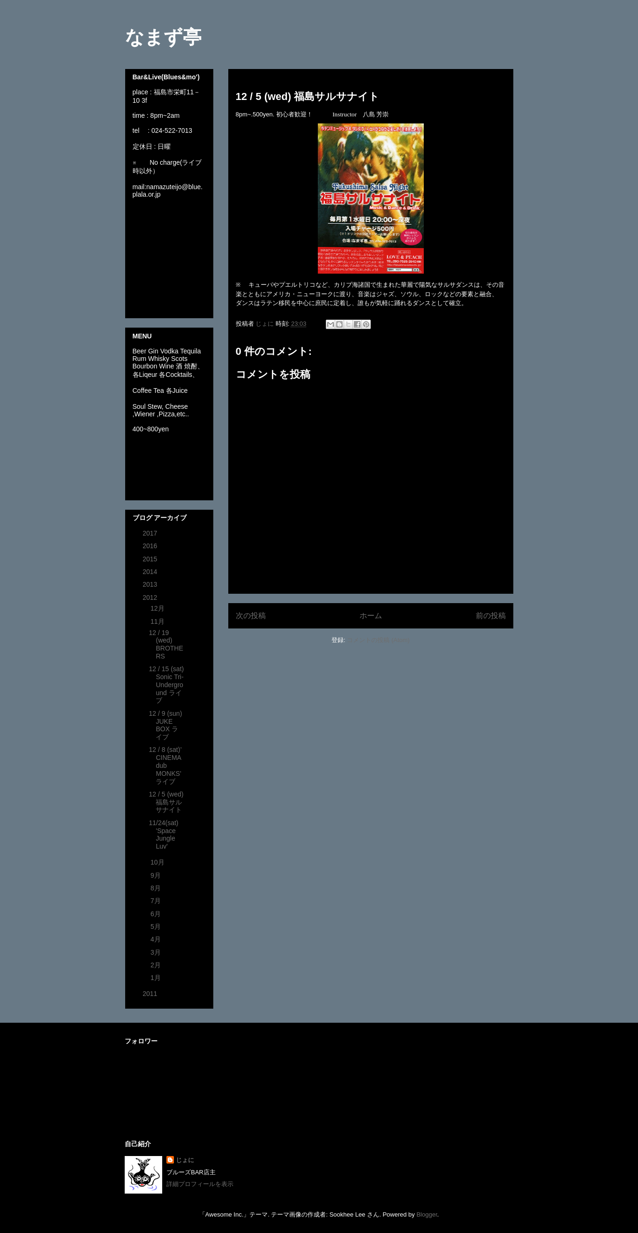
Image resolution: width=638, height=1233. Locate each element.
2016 (151, 546)
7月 (156, 900)
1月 (156, 977)
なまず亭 (163, 37)
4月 (156, 939)
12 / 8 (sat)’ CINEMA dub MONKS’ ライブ (165, 765)
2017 (151, 533)
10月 (158, 862)
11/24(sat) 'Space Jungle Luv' (163, 834)
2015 (151, 559)
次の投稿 (251, 616)
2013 (151, 584)
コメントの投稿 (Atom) (378, 639)
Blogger (426, 1214)
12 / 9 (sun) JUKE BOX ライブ (165, 725)
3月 (156, 952)
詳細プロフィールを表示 (199, 1183)
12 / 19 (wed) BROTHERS (166, 644)
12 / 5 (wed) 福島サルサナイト (166, 802)
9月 (156, 875)
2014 (151, 571)
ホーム (371, 616)
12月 (158, 608)
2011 (151, 993)
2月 (156, 965)
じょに (185, 1160)
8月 (156, 888)
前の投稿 (491, 616)
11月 (158, 621)
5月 (156, 926)
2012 (151, 597)
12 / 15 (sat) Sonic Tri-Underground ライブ (166, 684)
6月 (156, 914)
